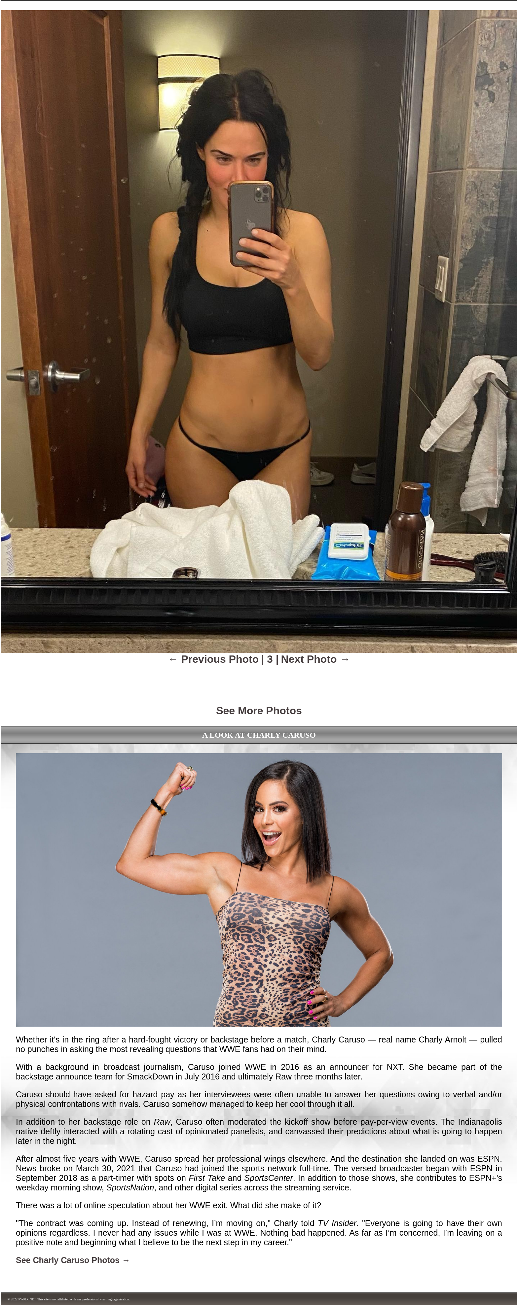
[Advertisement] (259, 680)
